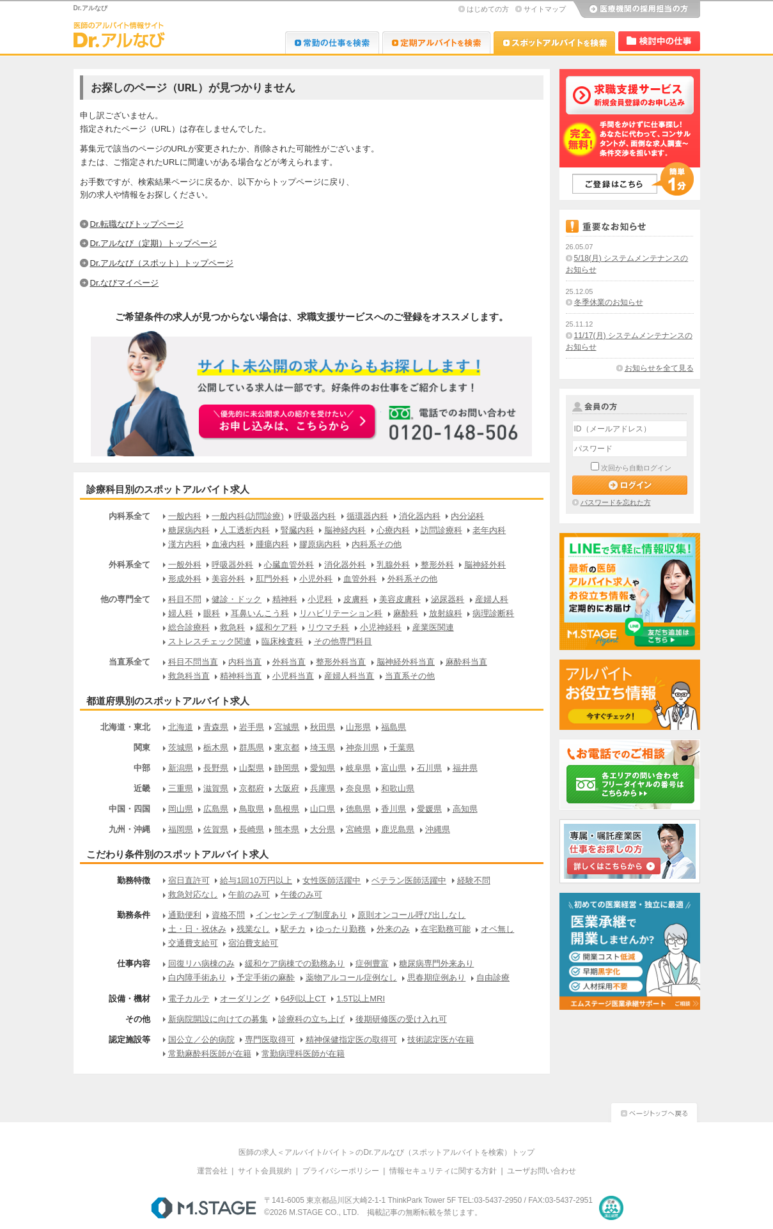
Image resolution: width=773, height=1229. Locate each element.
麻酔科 (405, 613)
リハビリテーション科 (340, 613)
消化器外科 (345, 564)
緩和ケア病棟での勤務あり (295, 963)
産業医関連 (433, 627)
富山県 (393, 768)
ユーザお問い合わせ (541, 1170)
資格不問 (228, 915)
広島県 (215, 809)
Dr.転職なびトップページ (137, 224)
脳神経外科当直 (406, 662)
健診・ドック (237, 599)
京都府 (251, 788)
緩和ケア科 (276, 627)
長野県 (215, 768)
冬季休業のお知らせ (608, 302)
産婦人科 (491, 599)
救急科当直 (189, 676)
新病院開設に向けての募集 (218, 1019)
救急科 (232, 627)
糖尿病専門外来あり (436, 963)
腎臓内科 (297, 530)
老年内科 (489, 530)
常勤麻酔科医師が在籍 (209, 1053)
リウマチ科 (328, 627)
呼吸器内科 (315, 516)
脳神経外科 (485, 564)
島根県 (286, 809)
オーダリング (245, 998)
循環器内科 (367, 516)
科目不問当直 (193, 662)
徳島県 (358, 809)
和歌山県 (397, 788)
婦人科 (180, 613)
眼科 (211, 613)
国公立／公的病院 (201, 1039)
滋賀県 (215, 788)
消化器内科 (420, 516)
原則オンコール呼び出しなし (411, 915)
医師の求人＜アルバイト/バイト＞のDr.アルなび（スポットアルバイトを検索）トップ (386, 1152)
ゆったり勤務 (341, 929)
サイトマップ (545, 9)
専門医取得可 (270, 1039)
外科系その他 (412, 579)
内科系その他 (377, 544)
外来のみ (393, 929)
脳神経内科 (345, 530)
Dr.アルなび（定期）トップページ (153, 243)
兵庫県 (322, 788)
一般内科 (184, 516)
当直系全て (129, 662)
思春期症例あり (436, 977)
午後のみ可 (301, 894)
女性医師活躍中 (331, 880)
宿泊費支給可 (253, 943)
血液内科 (228, 544)
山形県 (358, 727)
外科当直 (289, 662)
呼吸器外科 (232, 564)
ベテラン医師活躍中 (408, 880)
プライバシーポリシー (340, 1170)
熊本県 (286, 829)
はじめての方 (488, 9)
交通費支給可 (193, 943)
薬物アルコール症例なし (351, 977)
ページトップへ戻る (654, 1111)
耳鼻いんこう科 (260, 613)
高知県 (465, 809)
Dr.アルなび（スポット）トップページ (162, 263)
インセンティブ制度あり (301, 915)
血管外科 (360, 579)
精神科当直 (241, 676)
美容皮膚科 (400, 599)
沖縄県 (437, 829)
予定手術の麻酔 (266, 977)
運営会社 (212, 1170)
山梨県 (251, 768)
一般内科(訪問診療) (248, 516)
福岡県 (180, 829)
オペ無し (497, 929)
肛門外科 (272, 579)
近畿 (142, 788)
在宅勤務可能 (446, 929)
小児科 (320, 599)
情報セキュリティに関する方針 (443, 1170)
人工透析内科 (245, 530)
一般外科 (184, 564)
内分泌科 (467, 516)
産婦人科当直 (349, 676)
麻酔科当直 (466, 662)
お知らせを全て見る (659, 368)
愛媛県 (429, 809)
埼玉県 (322, 747)
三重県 (180, 788)
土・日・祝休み (197, 929)
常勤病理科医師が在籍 (303, 1053)
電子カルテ (189, 998)
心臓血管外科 (289, 564)
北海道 (180, 727)
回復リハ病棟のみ (201, 963)
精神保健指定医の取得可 (351, 1039)
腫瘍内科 (272, 544)
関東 (142, 747)
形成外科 (184, 579)
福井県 (465, 768)
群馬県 (251, 747)
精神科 (284, 599)
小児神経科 (381, 627)
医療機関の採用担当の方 (636, 9)
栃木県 (215, 747)
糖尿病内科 (189, 530)
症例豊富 (372, 963)
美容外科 (228, 579)
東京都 (286, 747)
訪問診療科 (441, 530)
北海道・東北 (125, 727)
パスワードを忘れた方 (616, 502)
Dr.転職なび (332, 42)
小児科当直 (293, 676)
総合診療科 (189, 627)
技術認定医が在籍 (440, 1039)
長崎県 (251, 829)
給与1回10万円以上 (256, 880)
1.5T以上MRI (360, 998)
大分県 (322, 829)
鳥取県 (251, 809)
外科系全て (129, 564)
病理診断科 (493, 613)
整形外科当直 (341, 662)
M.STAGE (204, 1208)
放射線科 (445, 613)
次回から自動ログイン (636, 468)
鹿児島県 (397, 829)
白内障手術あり (197, 977)
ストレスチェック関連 (209, 641)
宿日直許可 (189, 880)
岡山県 (180, 809)
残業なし (253, 929)
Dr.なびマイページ (124, 283)
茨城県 (180, 747)
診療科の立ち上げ (311, 1019)
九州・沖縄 (129, 829)
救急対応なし (193, 894)
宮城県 (286, 727)
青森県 (215, 727)
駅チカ (293, 929)
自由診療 (493, 977)
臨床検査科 (282, 641)
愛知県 (322, 768)
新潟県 (180, 768)
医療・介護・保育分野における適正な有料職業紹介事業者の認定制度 (611, 1208)
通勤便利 (184, 915)
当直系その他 (410, 676)
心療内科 (393, 530)
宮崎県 (358, 829)
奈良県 (358, 788)
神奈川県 (362, 747)
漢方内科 (184, 544)
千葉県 (401, 747)
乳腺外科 (393, 564)
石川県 (429, 768)
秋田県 (322, 727)
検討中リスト (659, 41)
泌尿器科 (447, 599)
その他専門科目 (343, 641)
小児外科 (315, 579)
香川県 (393, 809)
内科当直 (245, 662)
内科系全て (129, 516)
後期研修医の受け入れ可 (401, 1019)
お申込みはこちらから (288, 422)
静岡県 (286, 768)
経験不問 (473, 880)
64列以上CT (303, 998)
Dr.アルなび (436, 42)
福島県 (393, 727)
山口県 (322, 809)
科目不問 (184, 599)
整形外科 (437, 564)
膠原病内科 (320, 544)
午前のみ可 (249, 894)
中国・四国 (129, 809)
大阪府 (286, 788)
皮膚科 (355, 599)
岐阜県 (358, 768)
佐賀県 (215, 829)
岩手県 (251, 727)
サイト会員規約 (265, 1170)
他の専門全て (125, 599)
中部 (142, 768)
